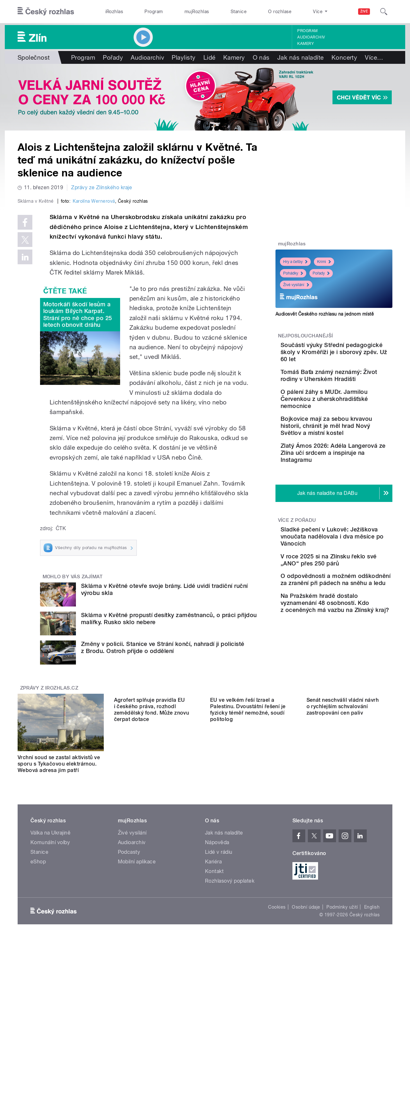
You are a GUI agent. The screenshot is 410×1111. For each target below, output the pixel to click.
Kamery (305, 43)
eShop (38, 1004)
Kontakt (214, 1014)
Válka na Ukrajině (50, 975)
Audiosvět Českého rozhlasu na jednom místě (324, 314)
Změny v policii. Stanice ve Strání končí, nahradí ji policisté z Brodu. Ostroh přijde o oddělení (162, 784)
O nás (261, 57)
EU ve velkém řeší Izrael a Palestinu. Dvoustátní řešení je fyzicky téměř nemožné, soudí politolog (248, 903)
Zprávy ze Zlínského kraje (101, 187)
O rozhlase (279, 11)
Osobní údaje (306, 1049)
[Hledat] (383, 11)
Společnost (34, 57)
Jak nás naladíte (300, 57)
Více (374, 57)
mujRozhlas (196, 11)
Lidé (209, 57)
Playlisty (183, 57)
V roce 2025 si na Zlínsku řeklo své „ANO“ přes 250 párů (352, 607)
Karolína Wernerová (94, 337)
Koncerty (344, 57)
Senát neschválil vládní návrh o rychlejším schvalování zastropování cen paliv (343, 900)
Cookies (276, 1049)
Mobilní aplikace (137, 1004)
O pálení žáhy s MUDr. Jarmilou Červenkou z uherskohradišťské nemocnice (347, 418)
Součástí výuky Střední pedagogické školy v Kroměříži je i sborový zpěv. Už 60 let (348, 355)
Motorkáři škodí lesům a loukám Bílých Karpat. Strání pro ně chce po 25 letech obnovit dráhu (77, 450)
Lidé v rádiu (219, 995)
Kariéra (213, 1004)
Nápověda (217, 985)
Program (153, 11)
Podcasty (129, 995)
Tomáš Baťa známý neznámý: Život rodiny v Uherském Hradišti (347, 386)
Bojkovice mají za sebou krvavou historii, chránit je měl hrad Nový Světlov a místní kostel (352, 452)
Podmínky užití (342, 1049)
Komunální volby (50, 985)
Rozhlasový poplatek (229, 1024)
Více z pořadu (297, 557)
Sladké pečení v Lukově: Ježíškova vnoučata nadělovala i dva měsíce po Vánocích (354, 577)
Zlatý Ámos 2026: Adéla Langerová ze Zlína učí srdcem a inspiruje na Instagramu (349, 486)
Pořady (113, 57)
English (372, 1049)
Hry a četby (295, 261)
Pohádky (293, 273)
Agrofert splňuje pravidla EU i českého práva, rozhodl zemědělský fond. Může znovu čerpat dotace (151, 903)
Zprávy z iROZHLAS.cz (49, 824)
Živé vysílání (296, 285)
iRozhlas (114, 11)
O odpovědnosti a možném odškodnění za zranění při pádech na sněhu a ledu (354, 636)
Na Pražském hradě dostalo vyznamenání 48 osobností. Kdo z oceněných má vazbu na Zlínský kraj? (352, 673)
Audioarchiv (311, 37)
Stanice (239, 11)
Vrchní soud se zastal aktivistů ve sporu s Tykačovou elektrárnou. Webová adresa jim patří (59, 900)
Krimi (324, 261)
